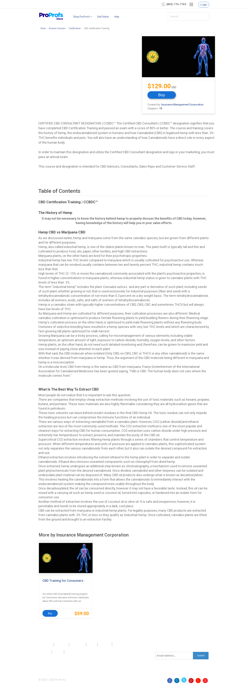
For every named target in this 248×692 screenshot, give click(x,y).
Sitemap (104, 644)
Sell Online (103, 16)
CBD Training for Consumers (62, 580)
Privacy (45, 651)
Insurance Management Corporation (182, 104)
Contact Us (77, 644)
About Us (61, 644)
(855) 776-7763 (176, 4)
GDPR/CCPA (73, 651)
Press (92, 644)
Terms (57, 651)
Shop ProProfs (82, 16)
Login (204, 4)
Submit (200, 655)
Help (116, 16)
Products (46, 644)
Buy (161, 95)
